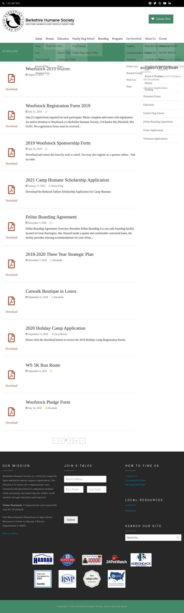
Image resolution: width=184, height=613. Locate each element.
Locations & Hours (135, 480)
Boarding (103, 38)
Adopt (38, 38)
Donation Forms (152, 96)
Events (163, 38)
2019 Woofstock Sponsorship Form (58, 143)
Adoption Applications (155, 87)
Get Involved (133, 38)
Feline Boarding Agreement (51, 216)
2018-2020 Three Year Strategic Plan (59, 254)
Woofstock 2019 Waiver (48, 68)
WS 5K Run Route (43, 365)
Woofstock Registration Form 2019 (58, 105)
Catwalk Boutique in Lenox (51, 291)
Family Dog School (84, 38)
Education (63, 38)
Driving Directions (135, 484)
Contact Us (131, 476)
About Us (150, 38)
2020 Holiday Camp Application (55, 328)
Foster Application (153, 130)
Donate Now (161, 18)
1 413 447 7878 (11, 3)
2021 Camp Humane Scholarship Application (67, 180)
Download (11, 89)
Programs (117, 38)
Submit (71, 519)
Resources (130, 510)
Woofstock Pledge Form (48, 402)
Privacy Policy (10, 533)
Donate (50, 38)
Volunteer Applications (155, 138)
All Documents (151, 79)
